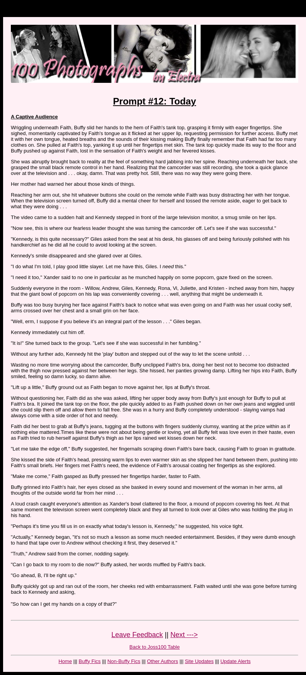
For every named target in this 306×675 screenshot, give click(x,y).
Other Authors (162, 661)
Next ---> (184, 635)
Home (65, 661)
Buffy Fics (90, 661)
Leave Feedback (137, 635)
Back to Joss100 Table (154, 647)
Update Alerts (235, 661)
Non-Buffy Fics (123, 661)
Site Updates (199, 661)
